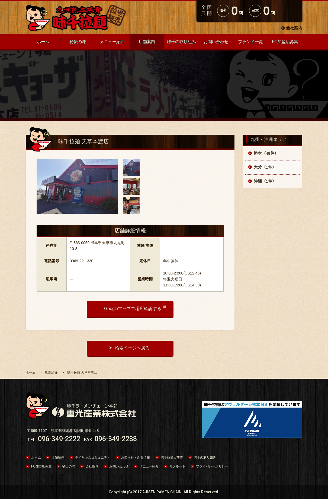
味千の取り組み (205, 457)
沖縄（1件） (265, 181)
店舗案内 (58, 457)
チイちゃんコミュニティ (92, 457)
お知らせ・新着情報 (135, 457)
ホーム (36, 457)
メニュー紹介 (149, 466)
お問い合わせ (118, 466)
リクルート (177, 466)
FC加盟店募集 (41, 466)
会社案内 (294, 28)
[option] (77, 186)
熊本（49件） (266, 153)
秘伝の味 (68, 466)
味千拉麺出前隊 (172, 457)
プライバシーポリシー (212, 466)
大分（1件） (265, 167)
